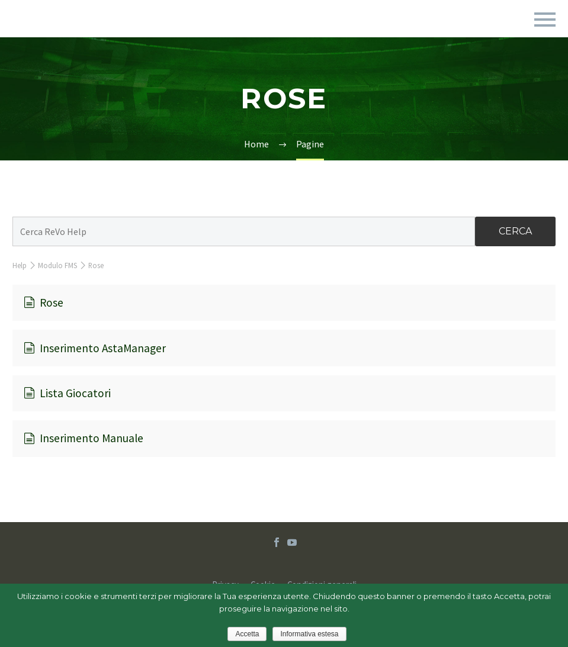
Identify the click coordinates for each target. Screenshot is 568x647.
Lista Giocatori (67, 393)
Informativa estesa (309, 634)
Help (19, 265)
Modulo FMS (57, 265)
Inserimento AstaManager (95, 348)
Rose (43, 302)
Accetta (247, 634)
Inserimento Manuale (83, 438)
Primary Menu (545, 19)
